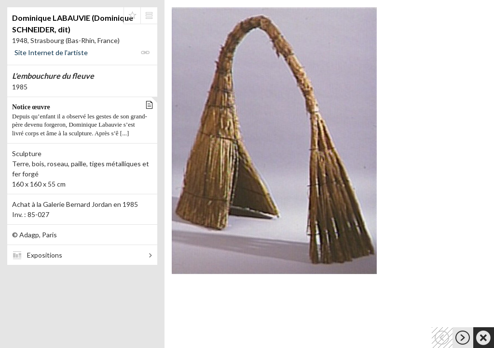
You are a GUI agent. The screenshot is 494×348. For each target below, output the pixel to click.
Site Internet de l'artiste (51, 52)
